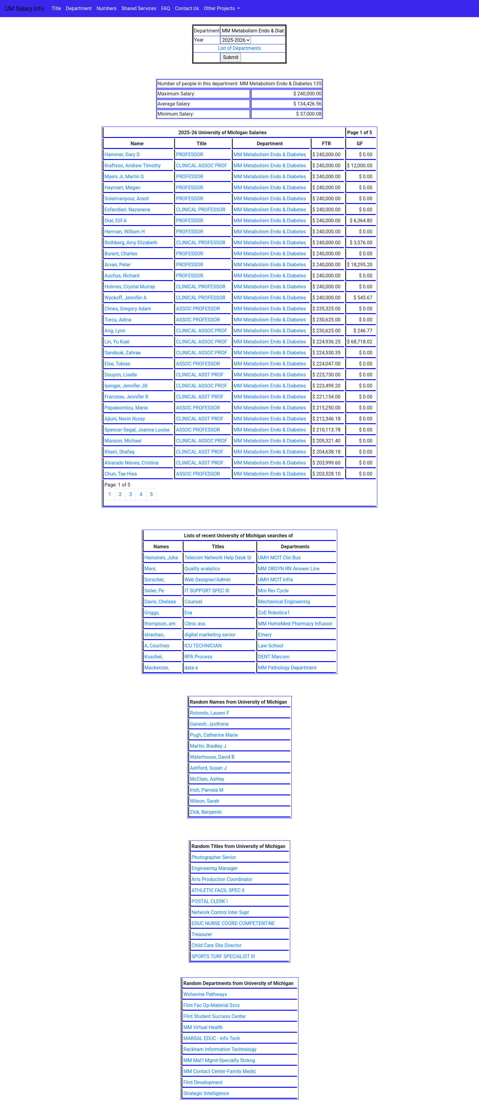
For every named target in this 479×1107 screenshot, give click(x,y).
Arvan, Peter (117, 265)
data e (191, 668)
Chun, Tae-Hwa (120, 474)
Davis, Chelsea (160, 602)
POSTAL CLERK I (210, 901)
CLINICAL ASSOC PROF (201, 165)
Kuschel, (153, 657)
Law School (270, 646)
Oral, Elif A (115, 221)
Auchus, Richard (122, 276)
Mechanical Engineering (284, 602)
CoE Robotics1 (274, 613)
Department (79, 8)
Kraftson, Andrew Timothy (132, 165)
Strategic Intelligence (206, 1093)
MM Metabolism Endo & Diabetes (270, 154)
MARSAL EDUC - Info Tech (211, 1038)
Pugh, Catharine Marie (214, 735)
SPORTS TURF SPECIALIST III (223, 956)
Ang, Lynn (114, 331)
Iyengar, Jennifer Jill (126, 386)
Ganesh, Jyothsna (209, 724)
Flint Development (202, 1082)
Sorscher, (154, 580)
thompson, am (160, 624)
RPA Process (198, 657)
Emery (265, 635)
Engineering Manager (215, 868)
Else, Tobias (117, 364)
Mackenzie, (156, 668)
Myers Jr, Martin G (124, 177)
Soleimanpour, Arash (126, 199)
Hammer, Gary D (122, 154)
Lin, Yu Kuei (117, 342)
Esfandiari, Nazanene (127, 210)
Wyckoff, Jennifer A (125, 298)
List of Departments (239, 48)
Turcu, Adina (117, 320)
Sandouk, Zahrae (122, 353)
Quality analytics (202, 569)
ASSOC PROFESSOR (198, 309)
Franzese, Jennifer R (126, 397)
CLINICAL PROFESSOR (200, 210)
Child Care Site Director (217, 945)
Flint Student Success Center (214, 1016)
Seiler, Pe (154, 591)
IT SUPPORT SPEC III (207, 591)
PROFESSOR (189, 154)
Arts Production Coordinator (222, 879)
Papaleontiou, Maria (126, 408)
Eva (188, 613)
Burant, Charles (120, 254)
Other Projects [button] (220, 8)
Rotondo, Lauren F (209, 713)
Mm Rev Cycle (273, 591)
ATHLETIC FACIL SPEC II (218, 890)
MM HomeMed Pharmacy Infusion (295, 624)
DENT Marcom (274, 657)
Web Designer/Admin (208, 580)
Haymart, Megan (122, 188)
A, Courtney (157, 646)
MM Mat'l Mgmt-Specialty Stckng (219, 1060)
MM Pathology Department (287, 668)
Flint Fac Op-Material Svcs (211, 1005)
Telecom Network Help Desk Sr (218, 558)
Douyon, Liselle (120, 375)
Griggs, (152, 613)
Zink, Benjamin (206, 812)
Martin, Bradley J (208, 746)
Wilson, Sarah (204, 801)
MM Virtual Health (203, 1027)
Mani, (150, 569)
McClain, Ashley (207, 779)
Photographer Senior (214, 857)
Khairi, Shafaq (119, 452)
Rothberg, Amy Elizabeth (130, 243)
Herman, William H (124, 232)
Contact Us (187, 8)
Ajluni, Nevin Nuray (124, 419)
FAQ (165, 8)
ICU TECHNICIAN (203, 646)
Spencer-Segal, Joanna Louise (137, 430)
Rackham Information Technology (219, 1049)
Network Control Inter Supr (220, 912)
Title (56, 8)
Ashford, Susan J (208, 768)
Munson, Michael (122, 441)
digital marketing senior (210, 635)
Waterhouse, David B (212, 757)
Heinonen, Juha (161, 558)
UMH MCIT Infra (275, 580)
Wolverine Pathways (205, 994)
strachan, (154, 635)
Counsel (193, 602)
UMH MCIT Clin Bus (279, 558)
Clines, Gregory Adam (127, 309)
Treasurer (202, 934)
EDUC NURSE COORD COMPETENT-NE (233, 923)
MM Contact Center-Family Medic (219, 1071)
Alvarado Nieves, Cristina (131, 463)
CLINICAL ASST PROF (199, 375)
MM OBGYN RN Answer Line (289, 569)
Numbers (106, 8)
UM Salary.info (24, 8)
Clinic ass (195, 624)
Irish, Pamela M (207, 790)
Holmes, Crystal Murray (129, 287)
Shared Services (139, 8)
